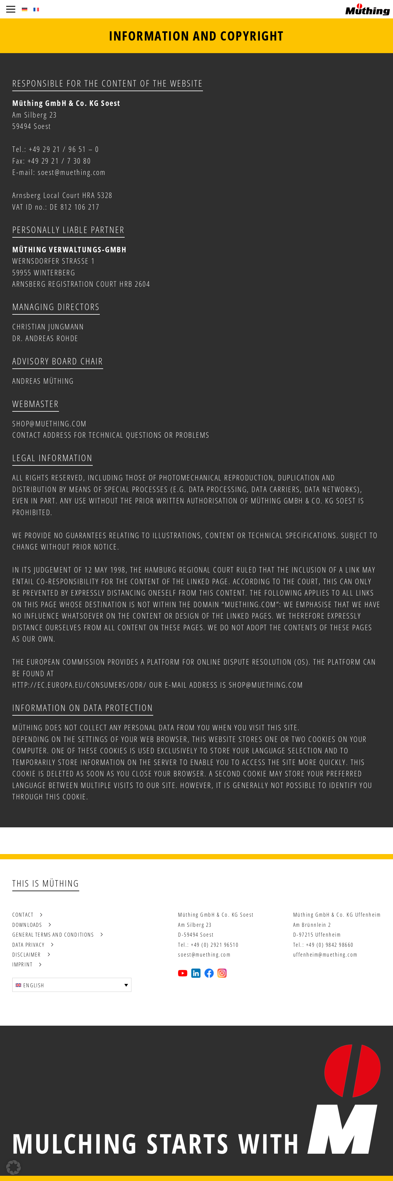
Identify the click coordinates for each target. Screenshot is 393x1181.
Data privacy (28, 944)
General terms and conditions (53, 934)
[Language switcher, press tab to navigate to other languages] (71, 985)
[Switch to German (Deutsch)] (24, 9)
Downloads (27, 924)
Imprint (22, 964)
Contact (22, 914)
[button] (13, 1167)
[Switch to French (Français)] (36, 9)
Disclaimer (26, 954)
